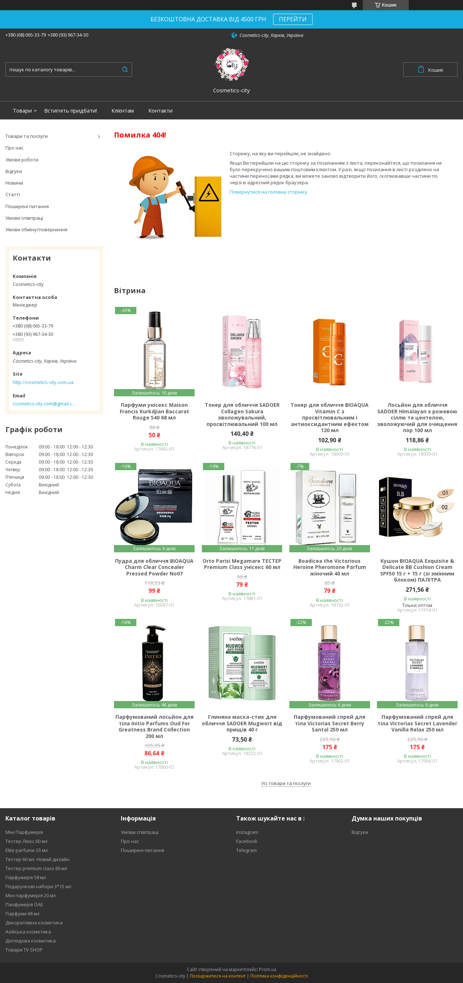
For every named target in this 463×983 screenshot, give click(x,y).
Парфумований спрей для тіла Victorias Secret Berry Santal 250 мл (329, 723)
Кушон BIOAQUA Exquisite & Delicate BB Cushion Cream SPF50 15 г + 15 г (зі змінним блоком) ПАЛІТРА (417, 570)
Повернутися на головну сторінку (268, 192)
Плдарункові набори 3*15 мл (38, 886)
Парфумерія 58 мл (25, 877)
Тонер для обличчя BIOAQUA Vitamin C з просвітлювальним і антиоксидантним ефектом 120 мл (329, 418)
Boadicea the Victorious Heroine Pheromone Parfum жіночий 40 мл (329, 567)
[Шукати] (125, 69)
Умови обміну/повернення (36, 229)
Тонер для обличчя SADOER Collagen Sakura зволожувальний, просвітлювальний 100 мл (242, 414)
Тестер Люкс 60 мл (26, 841)
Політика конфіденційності (279, 976)
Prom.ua (267, 969)
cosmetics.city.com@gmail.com (44, 403)
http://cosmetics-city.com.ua (43, 382)
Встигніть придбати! (70, 110)
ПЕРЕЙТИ (293, 19)
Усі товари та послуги (286, 783)
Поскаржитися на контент (218, 976)
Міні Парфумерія (24, 832)
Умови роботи (21, 159)
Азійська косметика (28, 931)
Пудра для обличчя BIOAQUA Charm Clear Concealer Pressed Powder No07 (154, 567)
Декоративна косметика (34, 922)
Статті (12, 194)
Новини (14, 183)
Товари (22, 110)
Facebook (247, 841)
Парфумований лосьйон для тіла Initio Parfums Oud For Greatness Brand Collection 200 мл (154, 726)
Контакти (160, 110)
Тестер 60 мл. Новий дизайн (37, 859)
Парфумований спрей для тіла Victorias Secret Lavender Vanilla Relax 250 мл (417, 723)
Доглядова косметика (30, 940)
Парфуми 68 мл (22, 913)
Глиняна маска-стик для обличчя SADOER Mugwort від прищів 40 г (242, 723)
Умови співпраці (24, 218)
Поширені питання (27, 206)
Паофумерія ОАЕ (24, 904)
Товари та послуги (26, 136)
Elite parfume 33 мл (26, 850)
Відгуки (13, 171)
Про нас (14, 147)
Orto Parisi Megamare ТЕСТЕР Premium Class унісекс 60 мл (242, 564)
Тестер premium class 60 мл (36, 868)
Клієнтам (122, 110)
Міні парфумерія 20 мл (30, 895)
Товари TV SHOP (24, 949)
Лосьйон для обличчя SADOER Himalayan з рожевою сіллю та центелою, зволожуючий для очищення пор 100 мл (417, 418)
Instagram (247, 832)
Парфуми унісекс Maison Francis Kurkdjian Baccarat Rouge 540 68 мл (154, 411)
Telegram (246, 850)
